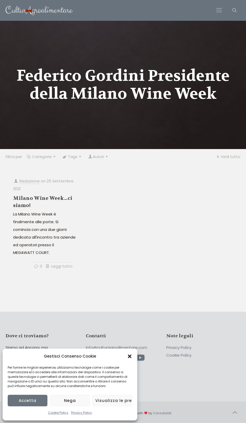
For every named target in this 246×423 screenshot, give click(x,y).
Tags (72, 156)
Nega (70, 400)
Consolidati (162, 413)
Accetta (27, 400)
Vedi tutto (227, 156)
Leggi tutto (62, 266)
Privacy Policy (81, 412)
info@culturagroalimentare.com (116, 347)
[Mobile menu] (219, 10)
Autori (98, 156)
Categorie (41, 156)
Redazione (29, 181)
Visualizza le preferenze (113, 400)
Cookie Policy (58, 412)
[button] (129, 356)
